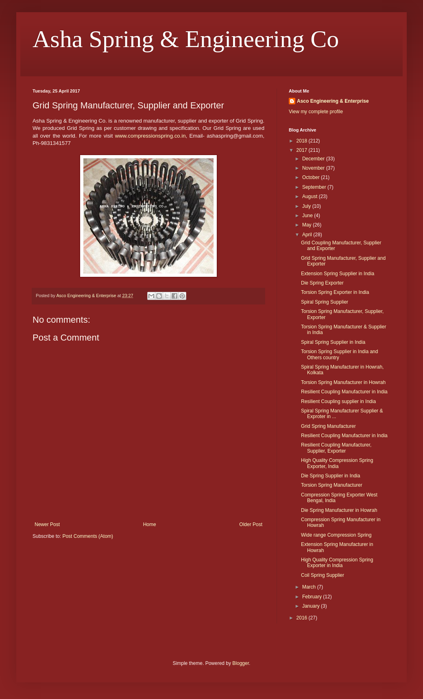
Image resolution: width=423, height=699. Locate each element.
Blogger (240, 663)
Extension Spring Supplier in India (337, 273)
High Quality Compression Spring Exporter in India (337, 562)
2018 (303, 141)
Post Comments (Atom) (87, 536)
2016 (303, 618)
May (307, 225)
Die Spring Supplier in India (330, 476)
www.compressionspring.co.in (150, 136)
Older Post (250, 524)
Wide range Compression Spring (336, 535)
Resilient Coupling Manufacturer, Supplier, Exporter (336, 447)
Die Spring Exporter (322, 283)
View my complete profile (316, 111)
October (311, 177)
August (310, 196)
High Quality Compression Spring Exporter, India (337, 463)
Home (149, 524)
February (312, 597)
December (314, 159)
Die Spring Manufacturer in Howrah (339, 510)
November (314, 168)
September (314, 187)
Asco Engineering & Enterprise (333, 101)
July (307, 206)
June (308, 215)
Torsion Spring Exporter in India (335, 292)
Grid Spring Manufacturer (328, 426)
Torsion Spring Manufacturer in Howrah (343, 382)
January (311, 606)
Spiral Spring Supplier (324, 302)
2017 (303, 150)
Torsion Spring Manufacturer (331, 485)
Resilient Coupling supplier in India (338, 401)
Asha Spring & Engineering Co (186, 39)
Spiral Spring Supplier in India (333, 342)
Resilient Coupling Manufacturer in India (344, 392)
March (309, 587)
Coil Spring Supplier (322, 575)
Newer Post (47, 524)
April (307, 234)
